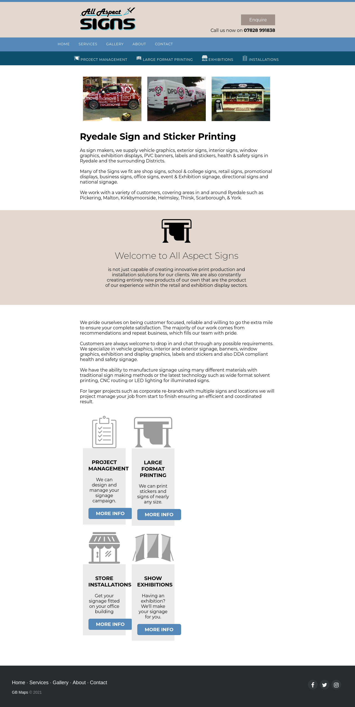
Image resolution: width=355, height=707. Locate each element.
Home (18, 682)
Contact (98, 682)
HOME (64, 44)
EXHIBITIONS (218, 58)
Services (39, 682)
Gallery (61, 682)
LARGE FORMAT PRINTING (164, 58)
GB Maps (20, 692)
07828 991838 (259, 30)
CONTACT (164, 44)
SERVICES (87, 44)
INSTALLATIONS (260, 58)
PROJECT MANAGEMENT (101, 58)
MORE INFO (110, 513)
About (79, 682)
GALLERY (115, 44)
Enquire (258, 19)
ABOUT (139, 44)
